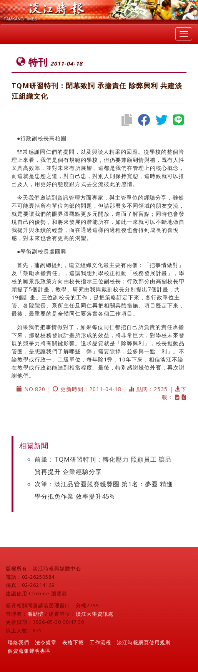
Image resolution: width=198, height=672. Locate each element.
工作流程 (100, 642)
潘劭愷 (35, 613)
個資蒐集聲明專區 (29, 650)
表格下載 (73, 642)
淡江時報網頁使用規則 (144, 642)
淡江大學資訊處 (94, 613)
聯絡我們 (18, 642)
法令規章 (46, 642)
